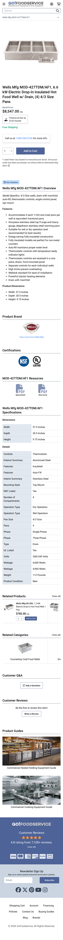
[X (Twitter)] (25, 890)
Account (34, 905)
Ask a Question (11, 182)
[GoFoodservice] (27, 4)
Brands (36, 917)
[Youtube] (38, 890)
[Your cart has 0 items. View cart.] (59, 4)
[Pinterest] (31, 890)
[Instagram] (45, 890)
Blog (25, 917)
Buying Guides (46, 911)
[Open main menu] (4, 4)
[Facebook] (18, 890)
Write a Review (31, 714)
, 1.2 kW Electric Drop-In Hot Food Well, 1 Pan (31, 606)
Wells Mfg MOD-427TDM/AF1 (16, 17)
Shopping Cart (17, 905)
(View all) (56, 596)
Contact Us (28, 911)
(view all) (31, 847)
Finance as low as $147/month (15, 119)
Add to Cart (30, 150)
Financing (48, 905)
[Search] (29, 10)
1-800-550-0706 (24, 138)
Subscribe (49, 880)
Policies (13, 911)
